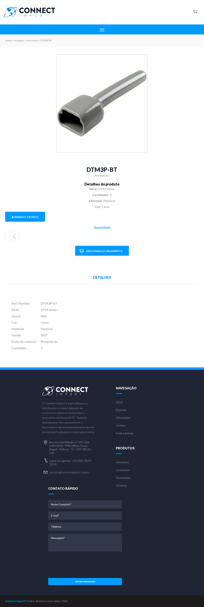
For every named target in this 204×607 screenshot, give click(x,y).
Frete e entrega (125, 433)
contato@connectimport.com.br (69, 472)
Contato (121, 425)
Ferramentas (123, 478)
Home (8, 40)
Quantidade (102, 227)
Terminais (121, 485)
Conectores (122, 470)
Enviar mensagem (85, 581)
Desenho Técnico (25, 217)
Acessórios (122, 462)
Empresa (121, 410)
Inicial (119, 402)
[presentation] (85, 564)
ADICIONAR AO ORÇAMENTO (101, 251)
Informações (123, 418)
